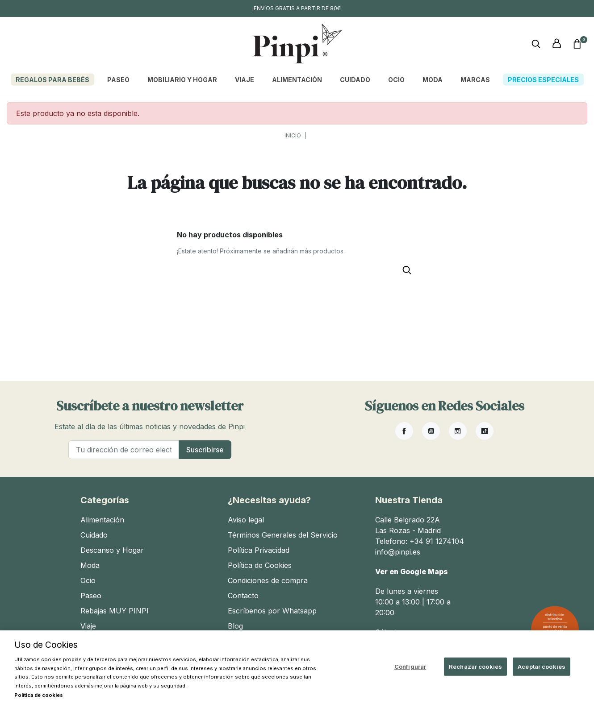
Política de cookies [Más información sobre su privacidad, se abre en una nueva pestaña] (38, 695)
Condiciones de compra (268, 580)
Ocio (88, 580)
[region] (297, 667)
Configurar (410, 666)
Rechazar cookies (475, 666)
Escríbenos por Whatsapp (272, 610)
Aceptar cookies (541, 666)
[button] (577, 44)
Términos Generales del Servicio (283, 534)
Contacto (243, 595)
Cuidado (94, 534)
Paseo (90, 595)
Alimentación (102, 519)
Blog (235, 625)
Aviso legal (246, 519)
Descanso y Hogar (112, 550)
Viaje (88, 625)
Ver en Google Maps (411, 571)
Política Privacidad (258, 550)
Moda (90, 565)
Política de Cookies (260, 565)
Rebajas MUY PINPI (114, 610)
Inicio (292, 135)
